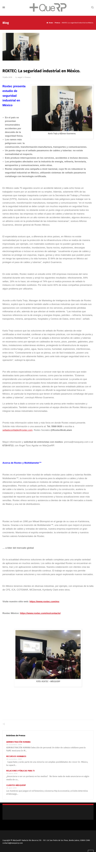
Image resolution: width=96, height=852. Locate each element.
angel (20, 77)
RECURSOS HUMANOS (16, 756)
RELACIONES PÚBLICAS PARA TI (20, 771)
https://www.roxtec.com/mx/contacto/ (40, 613)
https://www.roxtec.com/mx (44, 601)
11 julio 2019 (7, 77)
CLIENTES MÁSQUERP (16, 785)
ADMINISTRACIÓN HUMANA (18, 742)
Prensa (27, 77)
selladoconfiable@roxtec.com (17, 430)
